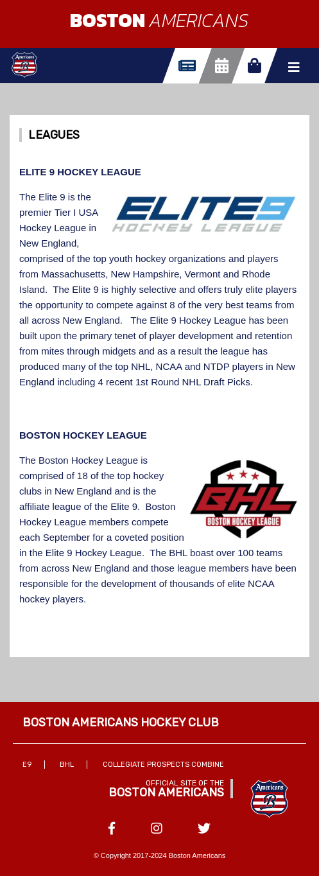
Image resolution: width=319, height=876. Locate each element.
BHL (67, 764)
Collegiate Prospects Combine (163, 764)
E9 (26, 764)
